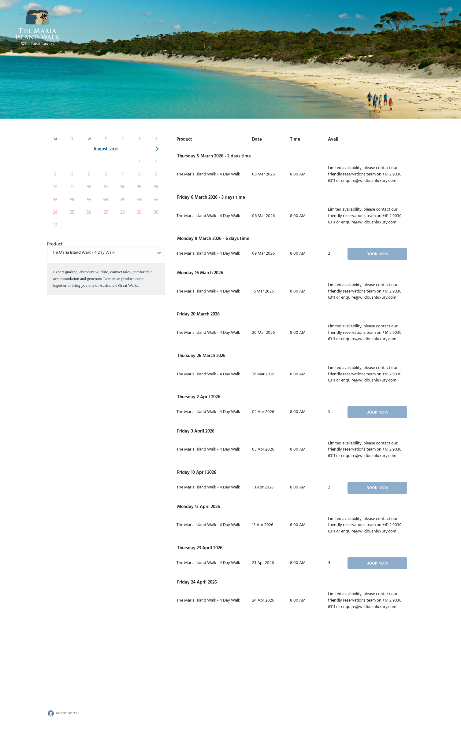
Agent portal (63, 713)
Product (55, 244)
